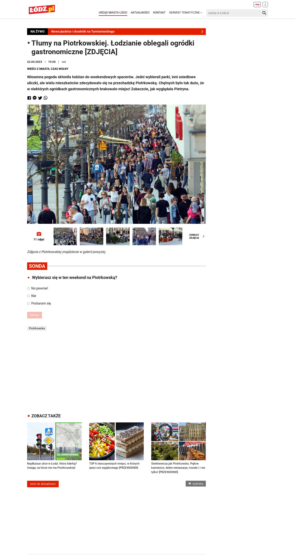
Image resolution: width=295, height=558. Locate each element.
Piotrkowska (37, 328)
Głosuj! (34, 315)
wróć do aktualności (43, 484)
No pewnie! (37, 288)
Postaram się (39, 303)
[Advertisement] (116, 372)
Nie (31, 296)
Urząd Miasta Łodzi (113, 12)
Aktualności (140, 12)
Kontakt (159, 12)
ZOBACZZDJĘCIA (197, 236)
